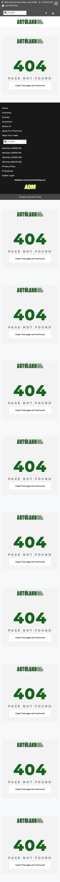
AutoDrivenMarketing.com (35, 180)
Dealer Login (8, 175)
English (9, 12)
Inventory (6, 112)
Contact (6, 117)
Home (5, 108)
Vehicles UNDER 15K (11, 153)
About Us (6, 126)
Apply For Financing (12, 131)
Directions (7, 122)
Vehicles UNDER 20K (12, 157)
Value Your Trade (10, 135)
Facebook (7, 171)
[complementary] (52, 874)
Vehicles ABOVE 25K (12, 162)
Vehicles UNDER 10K (11, 148)
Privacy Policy (8, 166)
